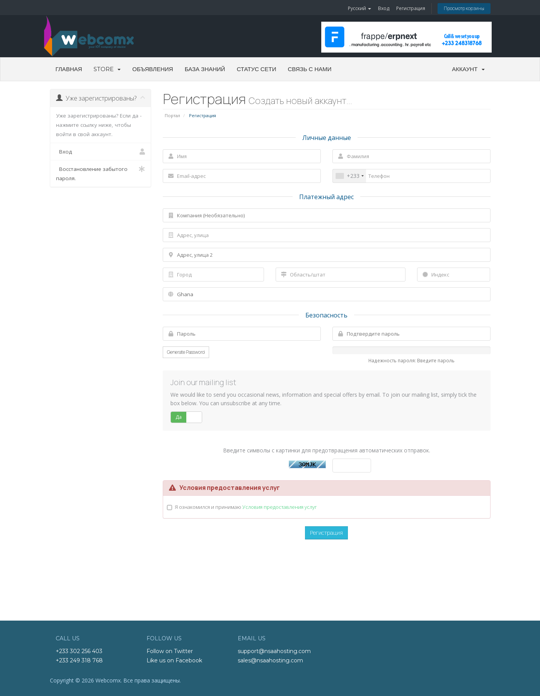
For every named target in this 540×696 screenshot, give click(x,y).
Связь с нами (310, 69)
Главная (69, 69)
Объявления (152, 69)
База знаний (205, 69)
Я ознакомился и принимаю (246, 506)
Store (107, 69)
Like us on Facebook (174, 660)
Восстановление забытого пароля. (100, 173)
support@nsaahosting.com (274, 651)
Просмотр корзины (464, 8)
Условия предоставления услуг (279, 506)
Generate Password (186, 352)
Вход (383, 8)
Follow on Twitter (169, 651)
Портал (172, 115)
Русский (359, 8)
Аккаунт (468, 69)
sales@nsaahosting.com (270, 660)
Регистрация (410, 8)
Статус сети (256, 69)
